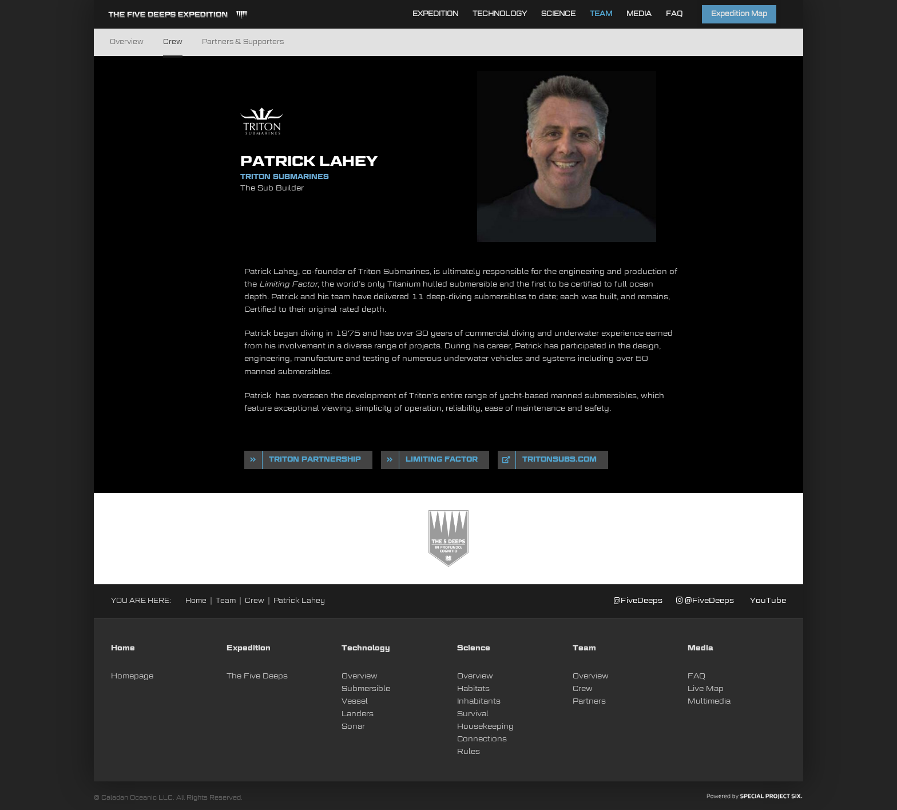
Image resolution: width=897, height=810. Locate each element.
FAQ (696, 676)
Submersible (366, 689)
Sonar (353, 726)
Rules (468, 752)
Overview (127, 42)
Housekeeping (485, 726)
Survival (473, 714)
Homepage (132, 676)
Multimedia (709, 701)
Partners (589, 701)
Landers (358, 714)
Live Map (706, 689)
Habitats (473, 689)
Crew (172, 42)
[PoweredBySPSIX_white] (754, 796)
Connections (482, 739)
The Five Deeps (257, 676)
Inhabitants (479, 701)
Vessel (355, 701)
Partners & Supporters (243, 42)
